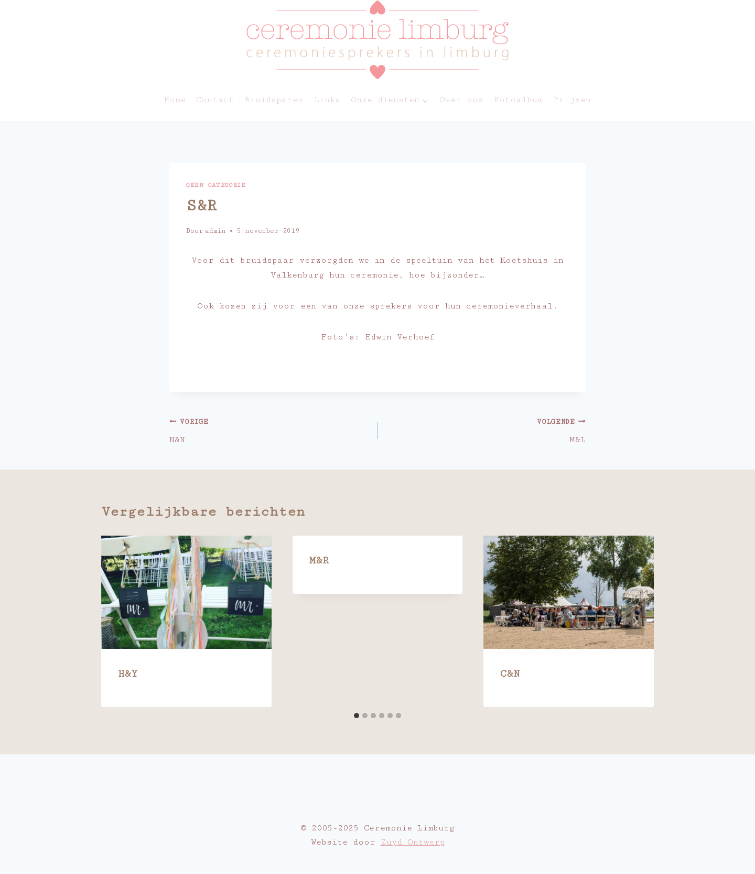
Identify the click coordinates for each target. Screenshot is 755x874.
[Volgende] (634, 621)
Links (327, 100)
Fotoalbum (518, 100)
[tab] (356, 715)
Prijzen (572, 100)
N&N (269, 429)
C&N (510, 673)
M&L (486, 429)
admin (215, 231)
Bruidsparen (273, 100)
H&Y (127, 673)
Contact (215, 100)
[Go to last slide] (120, 621)
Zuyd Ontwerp (413, 842)
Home (175, 100)
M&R (319, 560)
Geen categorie (215, 185)
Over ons (461, 100)
